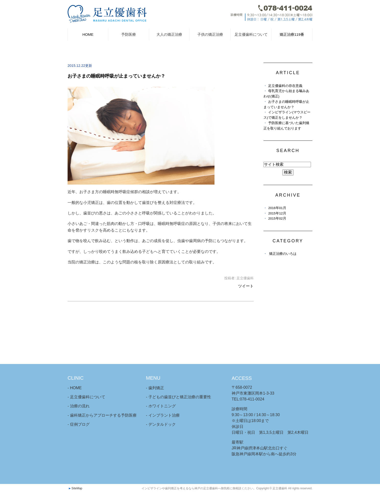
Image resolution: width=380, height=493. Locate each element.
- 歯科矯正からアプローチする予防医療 (102, 415)
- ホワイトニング (161, 406)
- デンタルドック (161, 424)
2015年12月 (277, 213)
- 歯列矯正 (155, 388)
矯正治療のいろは (283, 254)
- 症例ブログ (79, 424)
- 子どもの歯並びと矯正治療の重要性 (178, 397)
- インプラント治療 (163, 415)
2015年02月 (277, 218)
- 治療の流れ (79, 406)
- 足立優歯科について (86, 397)
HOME (87, 34)
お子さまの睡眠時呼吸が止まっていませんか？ (116, 76)
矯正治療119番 (292, 34)
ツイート (246, 286)
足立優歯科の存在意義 (285, 86)
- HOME (75, 388)
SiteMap (76, 488)
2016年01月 (277, 208)
